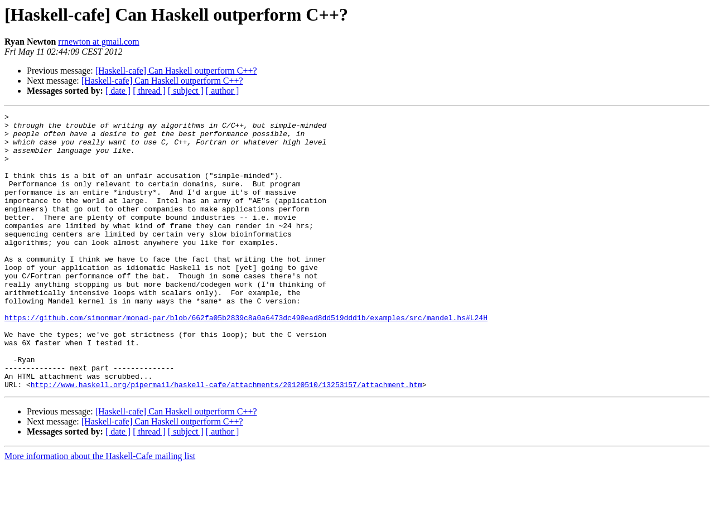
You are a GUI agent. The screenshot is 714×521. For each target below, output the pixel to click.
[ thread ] (149, 90)
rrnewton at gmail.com (98, 41)
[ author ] (222, 90)
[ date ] (118, 90)
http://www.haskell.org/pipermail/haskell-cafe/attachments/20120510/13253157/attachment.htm (226, 440)
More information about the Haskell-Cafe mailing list (99, 511)
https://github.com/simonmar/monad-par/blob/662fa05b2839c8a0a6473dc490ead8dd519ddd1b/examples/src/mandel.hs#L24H (246, 359)
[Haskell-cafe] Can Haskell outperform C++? (176, 70)
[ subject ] (186, 90)
